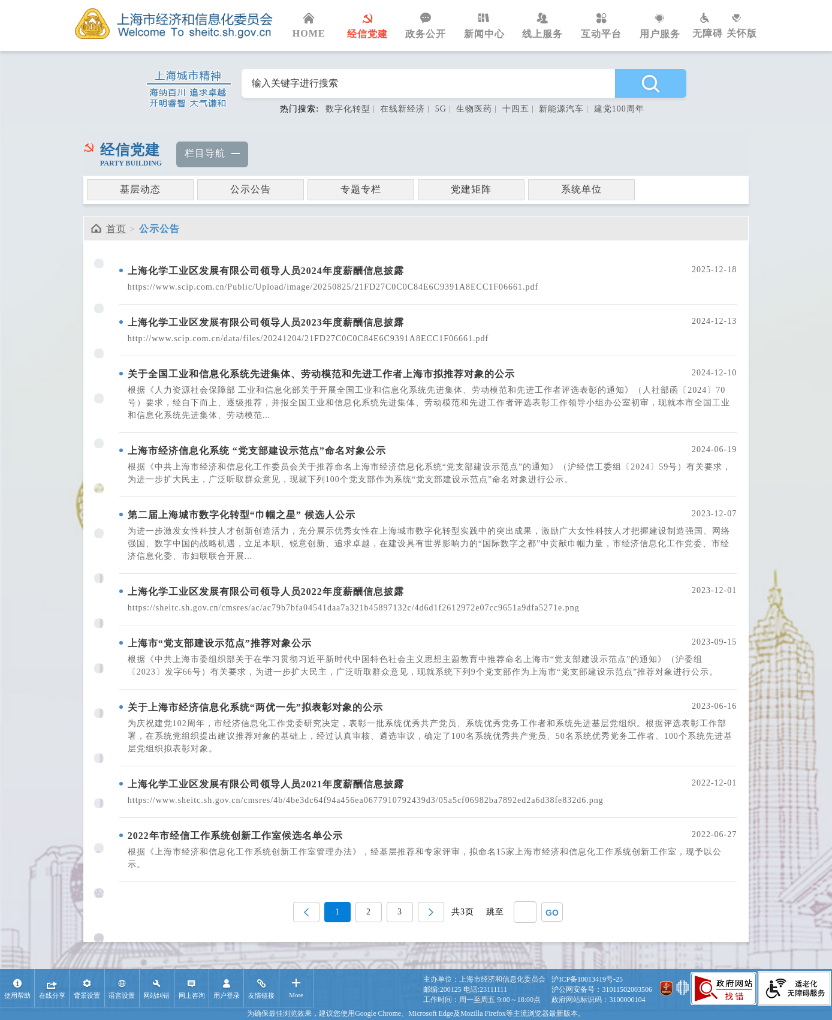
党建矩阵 (471, 189)
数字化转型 (347, 108)
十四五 (515, 108)
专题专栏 (360, 189)
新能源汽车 (561, 108)
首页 (116, 229)
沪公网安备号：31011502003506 (601, 989)
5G (441, 108)
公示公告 (250, 189)
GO (552, 912)
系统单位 (581, 189)
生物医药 (474, 108)
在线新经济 (402, 108)
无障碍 (709, 25)
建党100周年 (619, 108)
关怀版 (742, 25)
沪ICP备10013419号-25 (587, 979)
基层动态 (140, 189)
